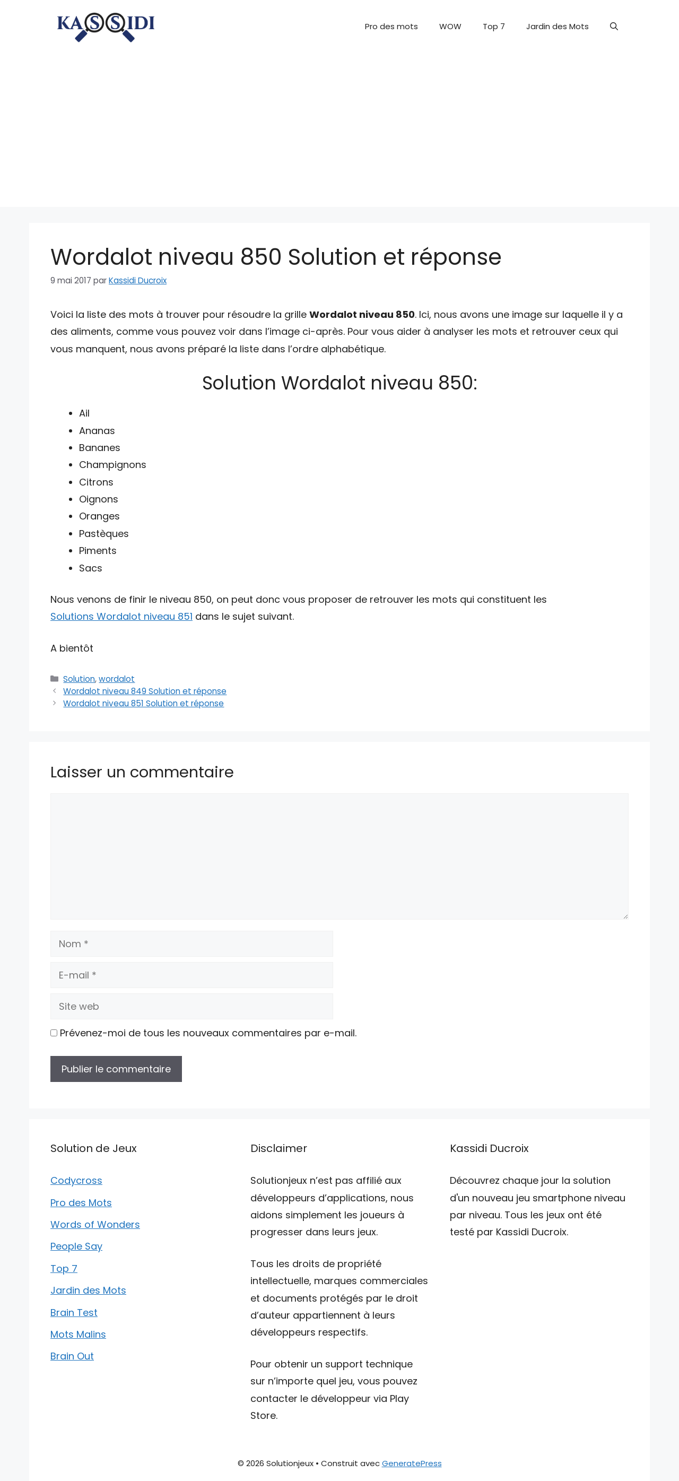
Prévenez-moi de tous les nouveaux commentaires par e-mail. (208, 1033)
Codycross (76, 1180)
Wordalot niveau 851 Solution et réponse (143, 703)
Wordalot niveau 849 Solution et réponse (145, 691)
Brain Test (74, 1312)
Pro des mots (391, 26)
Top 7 (494, 26)
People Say (76, 1246)
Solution (79, 679)
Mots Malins (78, 1334)
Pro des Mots (81, 1202)
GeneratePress (412, 1463)
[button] (614, 26)
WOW (450, 26)
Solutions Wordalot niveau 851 (121, 616)
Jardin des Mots (557, 26)
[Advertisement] (339, 132)
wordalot (117, 679)
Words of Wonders (95, 1224)
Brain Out (72, 1356)
